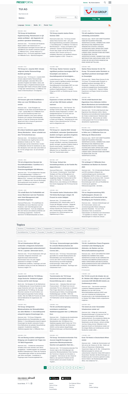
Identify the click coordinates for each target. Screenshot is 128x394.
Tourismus (21, 229)
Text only (72, 386)
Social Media (53, 390)
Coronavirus (82, 232)
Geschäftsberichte (23, 232)
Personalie (42, 232)
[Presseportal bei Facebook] (26, 384)
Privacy (51, 388)
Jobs (90, 386)
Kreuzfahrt (51, 232)
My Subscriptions (94, 2)
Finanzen (69, 229)
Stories (85, 2)
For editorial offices (75, 384)
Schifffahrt (73, 232)
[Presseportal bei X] (28, 384)
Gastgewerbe (49, 229)
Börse (40, 229)
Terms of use (53, 386)
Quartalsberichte (62, 232)
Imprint (51, 384)
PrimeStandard (31, 229)
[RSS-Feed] (109, 25)
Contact (91, 384)
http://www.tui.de (23, 14)
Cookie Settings (93, 388)
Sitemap (71, 388)
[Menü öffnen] (109, 2)
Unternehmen (60, 229)
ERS (86, 229)
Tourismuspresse (96, 229)
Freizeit (33, 232)
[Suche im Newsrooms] (66, 17)
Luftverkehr (78, 229)
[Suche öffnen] (105, 2)
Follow (96, 19)
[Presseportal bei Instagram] (31, 384)
